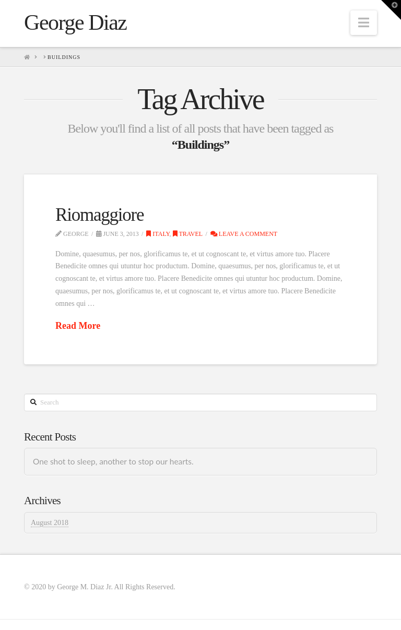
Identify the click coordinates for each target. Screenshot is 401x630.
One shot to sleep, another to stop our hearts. (113, 461)
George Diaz (75, 22)
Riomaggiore (99, 215)
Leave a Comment (243, 233)
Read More (77, 325)
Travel (188, 233)
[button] (363, 22)
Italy (157, 233)
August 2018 (49, 523)
